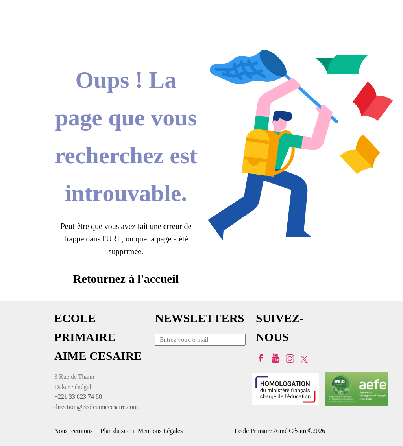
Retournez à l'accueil (126, 278)
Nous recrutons (73, 431)
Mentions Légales (160, 431)
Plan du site (115, 431)
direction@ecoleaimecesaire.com (96, 407)
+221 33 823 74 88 (78, 396)
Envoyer (240, 341)
